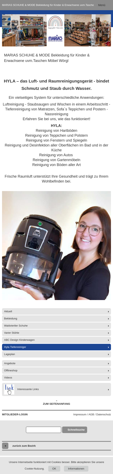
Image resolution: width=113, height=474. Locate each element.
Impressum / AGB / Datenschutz (92, 414)
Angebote (9, 363)
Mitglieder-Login (15, 414)
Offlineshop (11, 370)
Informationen (76, 468)
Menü (101, 5)
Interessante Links (21, 389)
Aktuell (8, 311)
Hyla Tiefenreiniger (15, 347)
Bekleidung (10, 318)
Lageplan (9, 354)
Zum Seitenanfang (56, 402)
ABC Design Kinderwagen (19, 339)
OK (54, 468)
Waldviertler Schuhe (16, 325)
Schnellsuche (76, 429)
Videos (8, 377)
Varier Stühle (11, 332)
